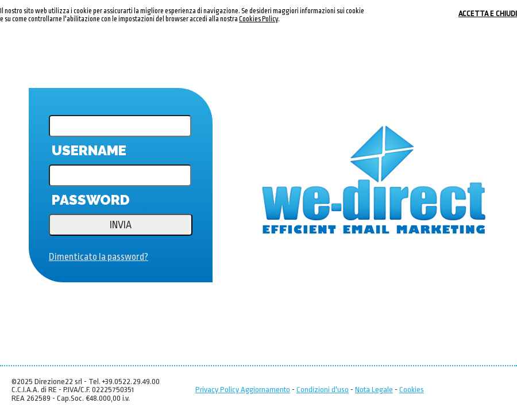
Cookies (411, 389)
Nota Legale (374, 389)
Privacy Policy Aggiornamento (242, 389)
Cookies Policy (258, 19)
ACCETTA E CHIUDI (487, 13)
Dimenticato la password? (98, 256)
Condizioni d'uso (322, 389)
